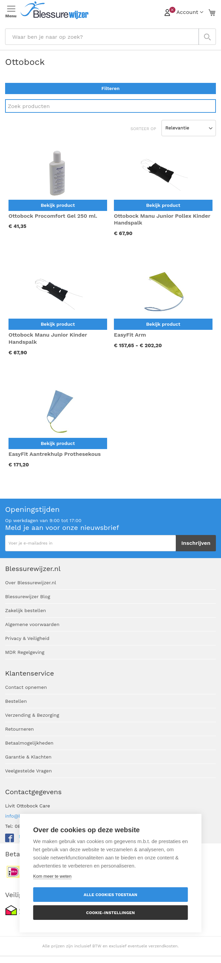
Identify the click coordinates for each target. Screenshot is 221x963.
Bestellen (16, 701)
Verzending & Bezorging (32, 715)
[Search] (110, 106)
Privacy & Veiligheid (27, 638)
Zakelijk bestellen (25, 610)
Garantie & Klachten (28, 757)
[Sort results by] (189, 128)
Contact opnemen (26, 687)
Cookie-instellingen (110, 912)
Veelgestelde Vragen (28, 770)
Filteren (110, 88)
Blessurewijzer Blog (27, 596)
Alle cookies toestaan (110, 894)
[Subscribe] (196, 543)
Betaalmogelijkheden (29, 743)
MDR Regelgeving (25, 652)
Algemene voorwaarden (32, 624)
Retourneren (19, 729)
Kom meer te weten (52, 876)
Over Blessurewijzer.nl (30, 582)
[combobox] (110, 37)
